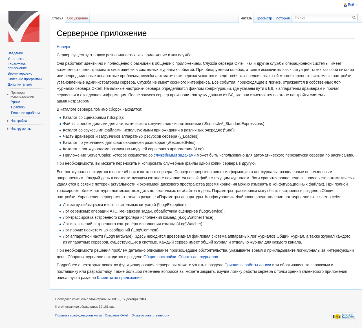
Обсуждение (77, 18)
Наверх (63, 46)
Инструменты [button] (21, 129)
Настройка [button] (18, 121)
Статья (57, 18)
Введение (15, 53)
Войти (352, 5)
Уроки (15, 102)
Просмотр (264, 18)
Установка (16, 59)
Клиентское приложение (119, 277)
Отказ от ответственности (150, 315)
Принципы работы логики (247, 265)
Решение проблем (25, 113)
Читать (246, 18)
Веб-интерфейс (20, 73)
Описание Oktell (116, 315)
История (283, 18)
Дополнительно (20, 84)
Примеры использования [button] (22, 95)
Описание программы (25, 79)
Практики (18, 107)
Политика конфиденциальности (78, 315)
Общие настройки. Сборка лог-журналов (181, 257)
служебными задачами (175, 155)
